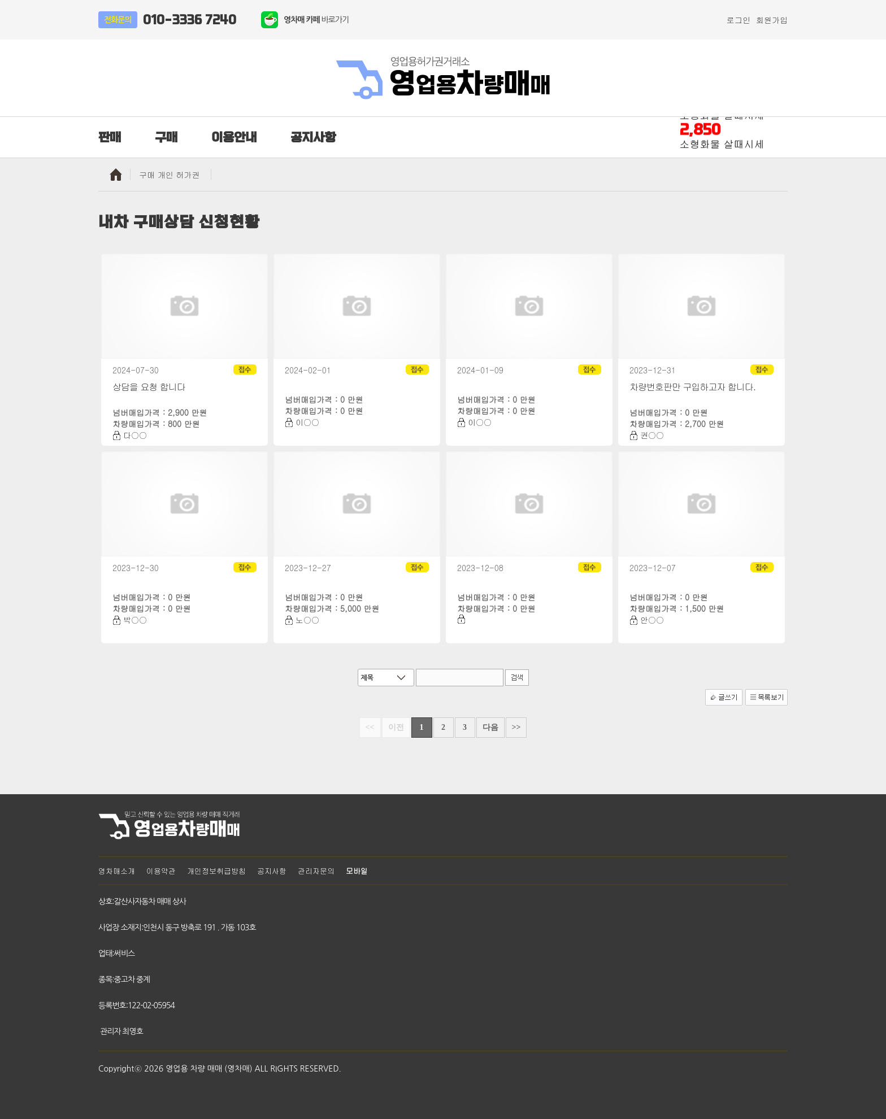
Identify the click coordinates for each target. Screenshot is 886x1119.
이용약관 (161, 870)
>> (516, 727)
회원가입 (772, 19)
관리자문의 (316, 870)
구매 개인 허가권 (169, 174)
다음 (490, 727)
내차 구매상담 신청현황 (179, 221)
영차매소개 (116, 870)
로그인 (738, 19)
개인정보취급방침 (216, 870)
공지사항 (271, 870)
